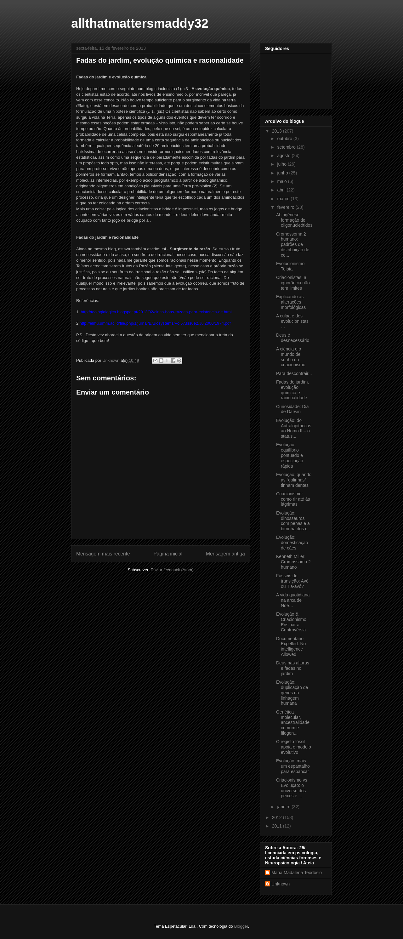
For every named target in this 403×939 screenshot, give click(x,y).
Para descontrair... (294, 373)
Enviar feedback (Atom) (172, 569)
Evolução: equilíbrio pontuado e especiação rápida (289, 455)
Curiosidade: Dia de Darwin (292, 409)
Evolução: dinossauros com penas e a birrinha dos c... (293, 520)
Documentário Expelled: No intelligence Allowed (291, 646)
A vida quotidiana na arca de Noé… (293, 600)
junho (283, 172)
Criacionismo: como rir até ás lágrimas (293, 499)
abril (282, 189)
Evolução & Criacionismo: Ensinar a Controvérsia (292, 622)
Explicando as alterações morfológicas (291, 302)
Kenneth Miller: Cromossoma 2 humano (293, 562)
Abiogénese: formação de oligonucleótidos (294, 220)
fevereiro (286, 207)
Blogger (241, 926)
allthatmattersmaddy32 (139, 23)
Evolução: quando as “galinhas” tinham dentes (293, 480)
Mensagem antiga (225, 553)
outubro (285, 138)
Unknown (280, 883)
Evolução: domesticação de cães (292, 542)
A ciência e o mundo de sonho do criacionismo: (291, 356)
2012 (277, 817)
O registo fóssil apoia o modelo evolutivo (293, 747)
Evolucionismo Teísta (290, 266)
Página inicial (167, 553)
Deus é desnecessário (292, 338)
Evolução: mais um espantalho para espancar (293, 766)
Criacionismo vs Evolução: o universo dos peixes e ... (291, 787)
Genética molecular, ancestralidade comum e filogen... (292, 722)
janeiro (284, 806)
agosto (284, 155)
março (284, 198)
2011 (277, 825)
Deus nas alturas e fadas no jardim (292, 668)
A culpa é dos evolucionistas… (292, 321)
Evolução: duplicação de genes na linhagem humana (292, 693)
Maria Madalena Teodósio (296, 872)
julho (282, 164)
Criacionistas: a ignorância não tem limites (293, 283)
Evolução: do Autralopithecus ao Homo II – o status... (293, 428)
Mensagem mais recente (103, 553)
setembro (287, 147)
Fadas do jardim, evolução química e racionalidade (292, 389)
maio (282, 181)
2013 (277, 131)
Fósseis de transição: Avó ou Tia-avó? (292, 581)
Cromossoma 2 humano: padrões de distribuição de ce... (292, 244)
